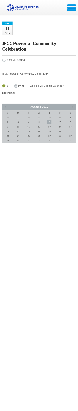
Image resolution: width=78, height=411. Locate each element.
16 (7, 131)
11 (28, 126)
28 (60, 136)
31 (18, 140)
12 (39, 126)
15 (70, 126)
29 (70, 136)
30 (7, 140)
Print (19, 86)
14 (60, 126)
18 (28, 131)
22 (70, 131)
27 (49, 136)
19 (39, 131)
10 (18, 126)
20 (49, 131)
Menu (71, 7)
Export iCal (8, 92)
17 (18, 131)
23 (7, 136)
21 (60, 131)
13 (49, 126)
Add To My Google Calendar (47, 85)
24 (18, 136)
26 (39, 136)
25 (28, 136)
